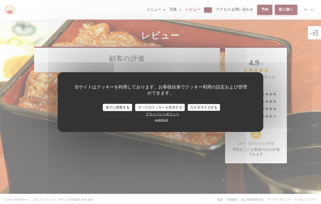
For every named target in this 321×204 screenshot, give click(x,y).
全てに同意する (117, 107)
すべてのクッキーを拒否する (160, 107)
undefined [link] (161, 120)
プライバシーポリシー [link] (162, 114)
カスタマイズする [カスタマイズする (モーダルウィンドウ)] (203, 107)
